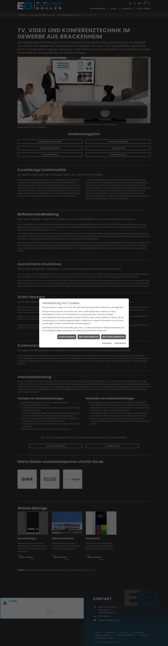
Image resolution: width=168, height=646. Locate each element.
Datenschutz (120, 327)
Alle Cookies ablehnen (89, 321)
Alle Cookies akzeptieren (113, 321)
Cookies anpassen (67, 321)
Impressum (107, 327)
